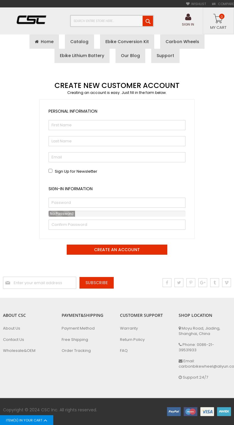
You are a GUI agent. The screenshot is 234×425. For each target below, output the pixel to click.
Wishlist (198, 4)
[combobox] (112, 21)
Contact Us (13, 339)
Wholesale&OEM (19, 350)
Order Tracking (76, 350)
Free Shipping (75, 339)
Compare (225, 4)
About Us (11, 328)
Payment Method (78, 328)
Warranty (129, 328)
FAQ (124, 350)
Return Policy (132, 339)
